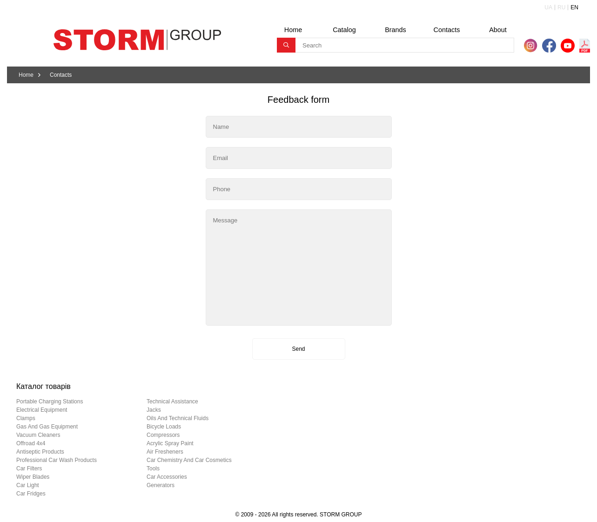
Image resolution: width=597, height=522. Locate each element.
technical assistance (172, 401)
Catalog (344, 29)
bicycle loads (164, 426)
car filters (29, 468)
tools (153, 468)
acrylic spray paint (170, 443)
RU (561, 7)
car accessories (167, 477)
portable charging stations (49, 401)
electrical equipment (41, 410)
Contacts (447, 29)
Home (293, 29)
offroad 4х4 (30, 443)
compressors (163, 435)
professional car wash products (56, 460)
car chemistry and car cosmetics (189, 460)
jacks (154, 410)
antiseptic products (40, 451)
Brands (395, 29)
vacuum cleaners (38, 435)
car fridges (31, 493)
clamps (25, 418)
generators (160, 485)
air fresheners (165, 451)
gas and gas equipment (47, 426)
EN (574, 7)
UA (548, 7)
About (498, 29)
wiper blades (32, 477)
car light (27, 485)
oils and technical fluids (177, 418)
